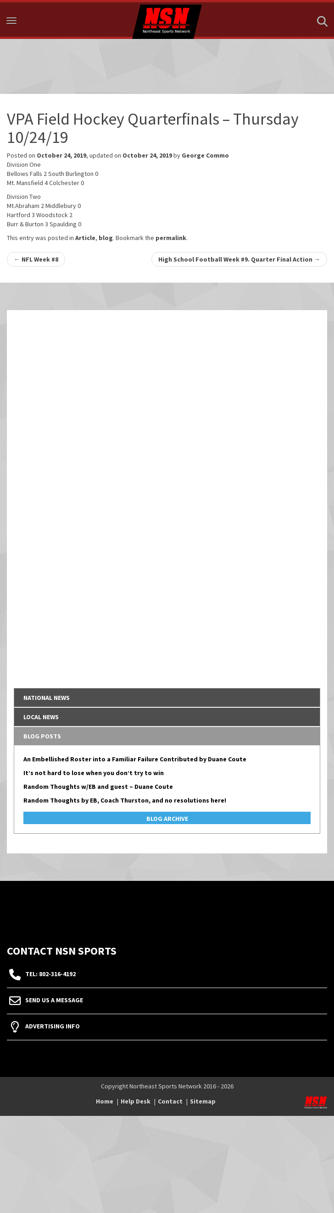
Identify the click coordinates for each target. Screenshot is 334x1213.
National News (46, 698)
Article (85, 238)
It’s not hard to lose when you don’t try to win (93, 773)
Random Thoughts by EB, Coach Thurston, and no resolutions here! (124, 800)
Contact (170, 1101)
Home (104, 1101)
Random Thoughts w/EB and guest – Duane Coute (98, 786)
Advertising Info (52, 1026)
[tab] (167, 697)
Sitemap (203, 1101)
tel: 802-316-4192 (50, 974)
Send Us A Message (54, 1000)
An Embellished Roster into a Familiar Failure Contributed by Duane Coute (134, 759)
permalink (171, 238)
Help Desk (135, 1101)
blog (106, 238)
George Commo (205, 155)
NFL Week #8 (36, 259)
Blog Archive (167, 818)
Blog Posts (42, 736)
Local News (41, 717)
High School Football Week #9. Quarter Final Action (239, 259)
